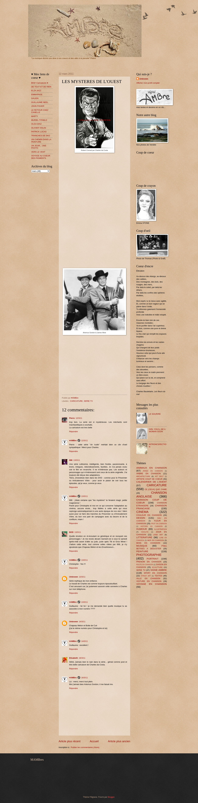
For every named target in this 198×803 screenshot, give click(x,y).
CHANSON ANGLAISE (151, 494)
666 (70, 460)
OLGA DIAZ (36, 124)
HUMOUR (141, 529)
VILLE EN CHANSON (148, 578)
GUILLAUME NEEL (39, 102)
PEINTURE (142, 551)
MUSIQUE (141, 545)
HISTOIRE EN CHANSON (152, 526)
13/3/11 (76, 460)
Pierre (72, 418)
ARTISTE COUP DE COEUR (149, 479)
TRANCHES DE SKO (40, 135)
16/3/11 (82, 658)
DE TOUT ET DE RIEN (41, 87)
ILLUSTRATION (160, 529)
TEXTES (158, 576)
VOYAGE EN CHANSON (151, 584)
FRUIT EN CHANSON (159, 523)
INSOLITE (144, 532)
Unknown (73, 577)
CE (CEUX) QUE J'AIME (156, 489)
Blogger (111, 797)
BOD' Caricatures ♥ (39, 83)
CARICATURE (76, 401)
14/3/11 (82, 621)
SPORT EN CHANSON (155, 573)
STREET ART (146, 576)
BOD (71, 532)
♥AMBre (73, 440)
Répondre (73, 431)
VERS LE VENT (38, 152)
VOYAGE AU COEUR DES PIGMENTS (40, 157)
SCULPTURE (157, 567)
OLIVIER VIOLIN (38, 128)
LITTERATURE (144, 537)
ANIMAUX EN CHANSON (151, 467)
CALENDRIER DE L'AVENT (151, 481)
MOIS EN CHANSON (148, 543)
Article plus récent (69, 741)
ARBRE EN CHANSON (148, 473)
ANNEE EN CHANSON (153, 471)
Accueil (94, 741)
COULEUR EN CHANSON (149, 515)
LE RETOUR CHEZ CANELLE (39, 111)
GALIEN (34, 98)
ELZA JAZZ (36, 90)
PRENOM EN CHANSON (148, 562)
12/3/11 (79, 418)
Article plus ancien (119, 741)
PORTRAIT (153, 558)
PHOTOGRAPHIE (149, 554)
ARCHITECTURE (143, 476)
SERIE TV (88, 401)
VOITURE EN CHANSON (148, 581)
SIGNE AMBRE (158, 570)
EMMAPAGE (36, 94)
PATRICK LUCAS (38, 132)
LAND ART (158, 535)
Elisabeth (73, 658)
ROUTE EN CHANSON (144, 564)
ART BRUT (159, 476)
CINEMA (142, 512)
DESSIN (140, 518)
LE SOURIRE (155, 414)
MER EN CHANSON (155, 540)
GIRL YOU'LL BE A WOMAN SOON (157, 430)
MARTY (34, 116)
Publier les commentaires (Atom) (85, 747)
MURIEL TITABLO (39, 120)
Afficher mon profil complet (147, 83)
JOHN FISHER (37, 106)
